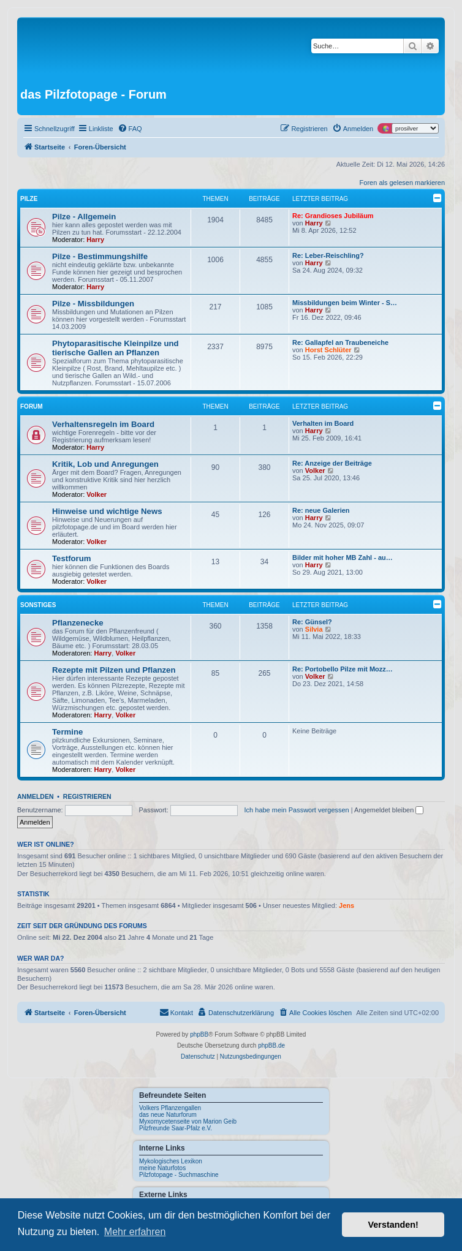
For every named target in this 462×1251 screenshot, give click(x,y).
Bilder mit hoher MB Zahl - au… (342, 557)
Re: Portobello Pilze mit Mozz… (342, 669)
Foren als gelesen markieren (402, 182)
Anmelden (35, 796)
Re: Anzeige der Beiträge (332, 463)
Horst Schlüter (328, 349)
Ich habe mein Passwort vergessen (296, 810)
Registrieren (87, 796)
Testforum (71, 558)
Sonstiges (38, 605)
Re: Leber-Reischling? (328, 255)
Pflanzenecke (78, 622)
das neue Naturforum (168, 1114)
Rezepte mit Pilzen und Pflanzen (114, 670)
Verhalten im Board (323, 423)
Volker (96, 494)
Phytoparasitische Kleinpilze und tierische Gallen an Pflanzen (115, 348)
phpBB (199, 1034)
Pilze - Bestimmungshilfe (100, 256)
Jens (346, 905)
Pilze (28, 198)
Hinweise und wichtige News (107, 511)
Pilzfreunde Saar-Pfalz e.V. (175, 1128)
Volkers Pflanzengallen (170, 1108)
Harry (95, 239)
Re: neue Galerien (321, 510)
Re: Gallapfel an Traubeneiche (340, 342)
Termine (67, 731)
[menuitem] (130, 128)
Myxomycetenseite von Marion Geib (188, 1121)
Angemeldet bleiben (388, 810)
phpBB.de (271, 1045)
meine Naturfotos (162, 1168)
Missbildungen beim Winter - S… (344, 302)
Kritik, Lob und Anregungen (105, 464)
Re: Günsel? (312, 622)
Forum (31, 406)
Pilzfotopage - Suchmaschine (179, 1174)
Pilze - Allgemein (84, 216)
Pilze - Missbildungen (93, 303)
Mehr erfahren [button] (135, 1231)
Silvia (314, 629)
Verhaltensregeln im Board (103, 424)
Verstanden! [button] (393, 1225)
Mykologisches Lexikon (170, 1161)
